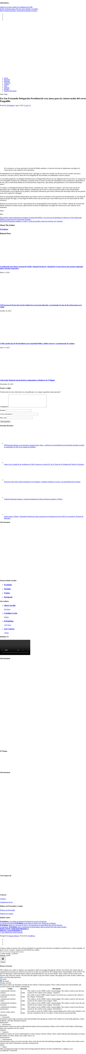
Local (6, 78)
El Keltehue (10, 105)
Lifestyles (7, 83)
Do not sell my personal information (11, 954)
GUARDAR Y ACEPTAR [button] (8, 1053)
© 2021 (2, 935)
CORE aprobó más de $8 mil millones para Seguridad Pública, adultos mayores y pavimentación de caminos (37, 343)
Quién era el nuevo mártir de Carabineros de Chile (16, 7)
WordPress (31, 938)
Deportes (7, 81)
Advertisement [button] (4, 1040)
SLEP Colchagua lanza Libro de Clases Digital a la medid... (19, 9)
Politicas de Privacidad (7, 912)
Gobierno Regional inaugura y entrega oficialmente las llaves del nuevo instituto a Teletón (33, 501)
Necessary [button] (3, 981)
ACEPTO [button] (14, 956)
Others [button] (2, 1047)
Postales (6, 89)
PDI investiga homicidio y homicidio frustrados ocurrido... (19, 11)
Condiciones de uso (6, 904)
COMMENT (4, 409)
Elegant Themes (13, 938)
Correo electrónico (6, 416)
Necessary (5, 983)
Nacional (7, 79)
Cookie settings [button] (5, 956)
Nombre (2, 413)
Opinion (6, 88)
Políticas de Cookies (6, 916)
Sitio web (3, 420)
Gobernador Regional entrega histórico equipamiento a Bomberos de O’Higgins (27, 380)
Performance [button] (4, 1025)
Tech (5, 86)
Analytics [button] (3, 1032)
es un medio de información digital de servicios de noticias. (23, 924)
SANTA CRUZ (43, 764)
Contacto (3, 901)
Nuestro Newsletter (10, 91)
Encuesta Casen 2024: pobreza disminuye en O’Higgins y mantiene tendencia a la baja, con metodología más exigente (42, 484)
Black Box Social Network (14, 935)
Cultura (6, 84)
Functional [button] (3, 1017)
